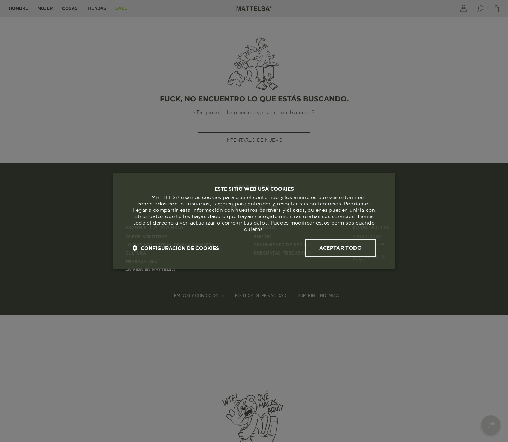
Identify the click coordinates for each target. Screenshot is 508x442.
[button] (175, 248)
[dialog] (254, 221)
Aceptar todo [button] (340, 248)
